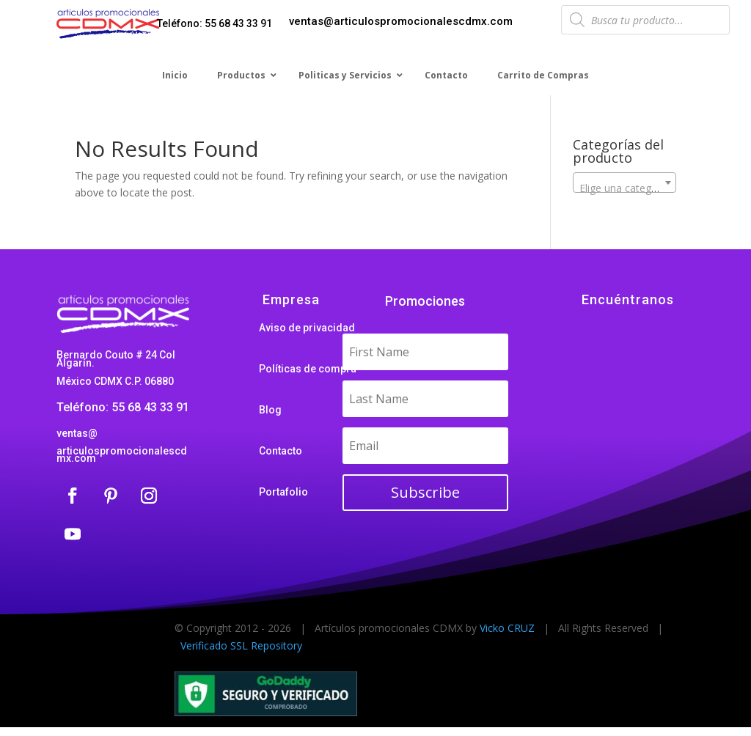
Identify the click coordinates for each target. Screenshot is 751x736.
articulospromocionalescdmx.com (121, 454)
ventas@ (77, 433)
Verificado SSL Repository (241, 645)
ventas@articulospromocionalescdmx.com (401, 21)
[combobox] (624, 182)
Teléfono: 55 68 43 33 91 (214, 23)
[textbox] (624, 188)
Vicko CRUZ (507, 628)
